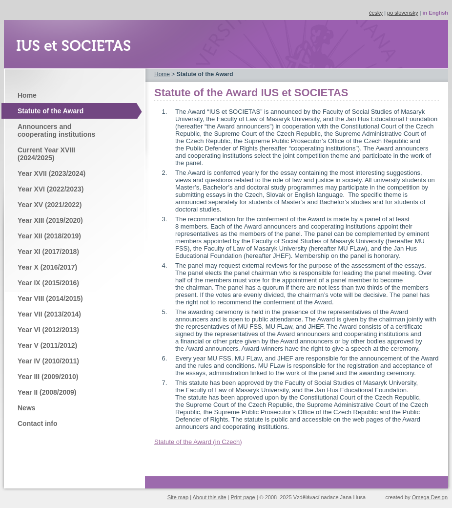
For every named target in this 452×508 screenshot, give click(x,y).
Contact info (38, 423)
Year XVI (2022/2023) (50, 189)
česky (376, 13)
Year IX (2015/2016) (48, 283)
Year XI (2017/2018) (48, 251)
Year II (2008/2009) (47, 392)
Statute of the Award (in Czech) (198, 441)
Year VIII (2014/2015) (50, 298)
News (27, 408)
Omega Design (430, 497)
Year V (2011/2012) (47, 345)
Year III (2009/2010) (48, 377)
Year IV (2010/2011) (48, 361)
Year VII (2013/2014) (49, 314)
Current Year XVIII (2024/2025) (46, 154)
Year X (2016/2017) (47, 267)
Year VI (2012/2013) (48, 330)
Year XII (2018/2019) (49, 236)
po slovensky (402, 13)
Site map (177, 497)
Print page (243, 497)
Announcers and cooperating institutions (56, 130)
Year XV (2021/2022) (50, 205)
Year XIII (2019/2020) (50, 220)
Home (27, 95)
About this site (209, 497)
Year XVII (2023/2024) (51, 173)
